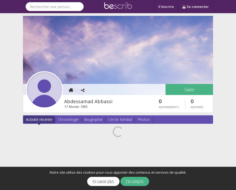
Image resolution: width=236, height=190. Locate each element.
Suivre (189, 89)
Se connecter (195, 7)
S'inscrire (166, 6)
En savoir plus (103, 181)
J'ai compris (135, 181)
